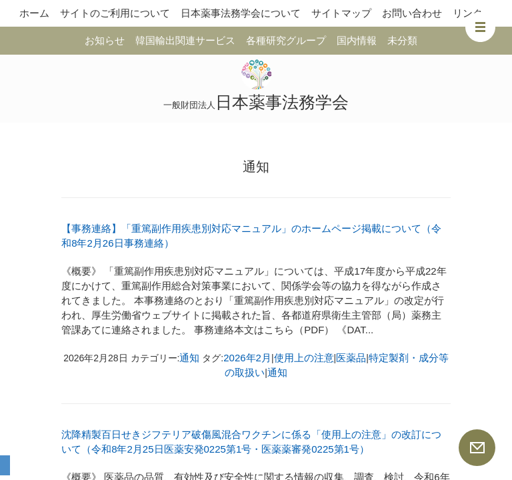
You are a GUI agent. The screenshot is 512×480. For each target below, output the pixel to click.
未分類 (402, 40)
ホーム (34, 13)
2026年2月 (247, 357)
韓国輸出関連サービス (185, 40)
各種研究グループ (286, 40)
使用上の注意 (304, 357)
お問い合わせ (412, 13)
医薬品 (351, 357)
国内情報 (357, 40)
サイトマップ (341, 13)
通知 (189, 357)
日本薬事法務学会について (241, 13)
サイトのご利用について (115, 13)
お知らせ (105, 40)
